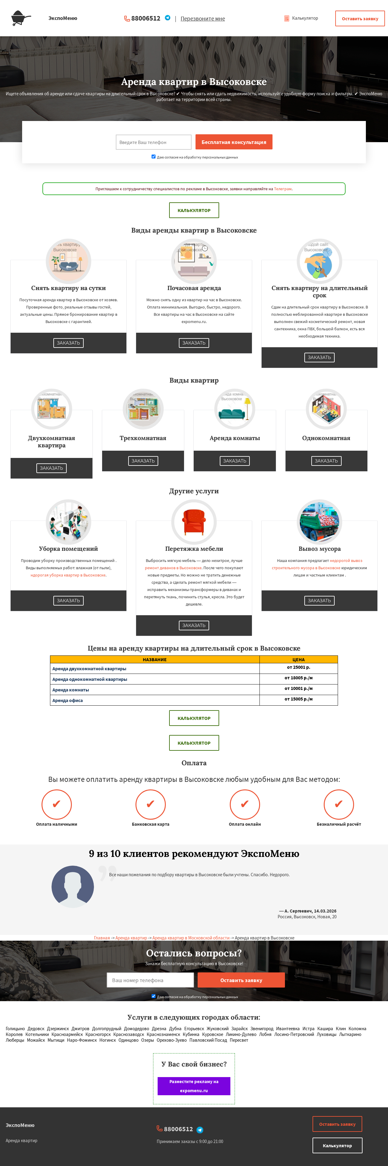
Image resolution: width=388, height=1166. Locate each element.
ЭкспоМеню (20, 1125)
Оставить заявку (360, 18)
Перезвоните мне (203, 18)
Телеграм (283, 188)
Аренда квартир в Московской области (190, 938)
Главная (102, 938)
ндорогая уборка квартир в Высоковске (68, 575)
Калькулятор (301, 18)
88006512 (145, 18)
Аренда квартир (131, 938)
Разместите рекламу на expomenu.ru (194, 1086)
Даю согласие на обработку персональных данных (195, 157)
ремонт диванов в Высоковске (173, 567)
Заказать (68, 343)
